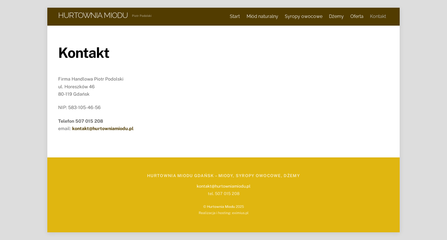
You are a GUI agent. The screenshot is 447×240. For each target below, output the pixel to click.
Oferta (356, 16)
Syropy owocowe (303, 16)
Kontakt (378, 16)
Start (235, 16)
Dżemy (336, 16)
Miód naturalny (262, 16)
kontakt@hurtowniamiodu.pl (223, 186)
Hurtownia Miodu (221, 206)
